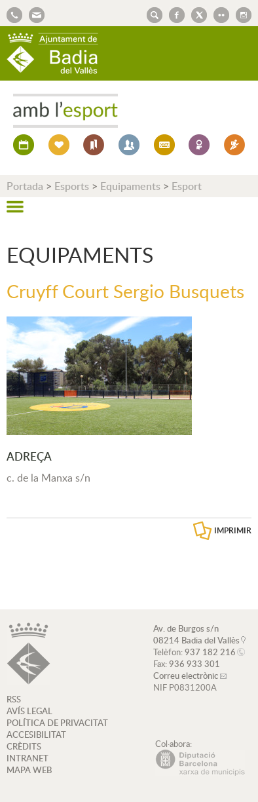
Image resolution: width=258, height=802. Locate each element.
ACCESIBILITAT (36, 734)
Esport (187, 186)
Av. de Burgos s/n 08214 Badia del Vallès (196, 634)
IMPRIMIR (232, 530)
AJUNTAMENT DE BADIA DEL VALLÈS (52, 53)
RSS (14, 699)
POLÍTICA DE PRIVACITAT (57, 723)
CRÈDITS (24, 746)
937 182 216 (210, 652)
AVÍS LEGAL (29, 711)
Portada (25, 186)
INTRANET (27, 758)
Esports (71, 186)
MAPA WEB (29, 770)
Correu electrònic (185, 675)
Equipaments (130, 186)
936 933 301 (194, 664)
